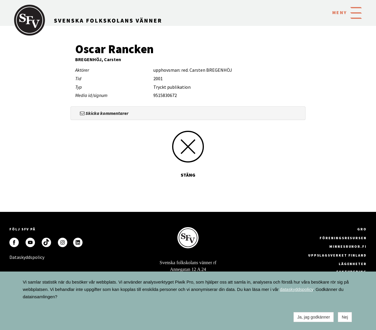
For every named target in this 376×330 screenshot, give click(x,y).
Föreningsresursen (343, 238)
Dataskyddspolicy (14, 257)
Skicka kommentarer (104, 113)
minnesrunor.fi (348, 246)
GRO (362, 229)
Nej (345, 317)
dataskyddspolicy (296, 289)
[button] (356, 12)
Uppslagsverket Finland (337, 255)
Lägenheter (353, 264)
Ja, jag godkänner (313, 317)
